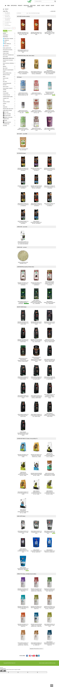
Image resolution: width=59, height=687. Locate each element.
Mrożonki (9, 46)
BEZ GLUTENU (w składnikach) (7, 19)
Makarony (9, 66)
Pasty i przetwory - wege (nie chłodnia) (9, 89)
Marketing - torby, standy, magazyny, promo (9, 118)
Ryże (9, 100)
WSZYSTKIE (9, 125)
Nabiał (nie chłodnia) (9, 74)
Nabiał (9, 42)
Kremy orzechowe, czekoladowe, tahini (9, 64)
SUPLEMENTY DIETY (8, 22)
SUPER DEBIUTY (9, 35)
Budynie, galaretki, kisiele (9, 48)
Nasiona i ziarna (9, 78)
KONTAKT (48, 5)
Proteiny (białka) (9, 93)
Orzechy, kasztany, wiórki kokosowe (9, 84)
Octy (9, 80)
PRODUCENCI (26, 5)
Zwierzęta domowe (9, 122)
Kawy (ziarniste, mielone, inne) (9, 58)
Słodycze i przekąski (9, 101)
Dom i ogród (9, 112)
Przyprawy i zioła (9, 98)
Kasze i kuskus (9, 56)
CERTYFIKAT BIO (7, 20)
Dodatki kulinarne (9, 51)
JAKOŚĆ (38, 5)
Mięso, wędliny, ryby (9, 43)
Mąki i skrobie (9, 68)
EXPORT (52, 5)
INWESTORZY (33, 5)
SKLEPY (43, 5)
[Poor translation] (4, 671)
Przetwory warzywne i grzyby (9, 96)
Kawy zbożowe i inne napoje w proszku (9, 60)
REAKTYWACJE (9, 36)
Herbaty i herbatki (9, 53)
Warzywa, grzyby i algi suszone (9, 108)
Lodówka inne (9, 40)
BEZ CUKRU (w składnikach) (7, 13)
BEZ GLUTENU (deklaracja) (7, 16)
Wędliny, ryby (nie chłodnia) (9, 110)
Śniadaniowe (9, 107)
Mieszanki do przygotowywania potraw (9, 70)
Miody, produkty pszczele (9, 73)
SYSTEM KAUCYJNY (9, 124)
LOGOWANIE (29, 6)
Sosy (9, 105)
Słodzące (9, 103)
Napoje (9, 76)
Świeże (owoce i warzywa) (9, 38)
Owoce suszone (9, 86)
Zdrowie (9, 120)
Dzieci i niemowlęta (9, 114)
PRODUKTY (20, 5)
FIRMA (8, 5)
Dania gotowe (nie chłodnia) (9, 49)
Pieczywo (9, 91)
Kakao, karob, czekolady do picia (9, 55)
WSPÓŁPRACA (14, 5)
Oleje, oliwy (9, 81)
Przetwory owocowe (9, 95)
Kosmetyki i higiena (9, 115)
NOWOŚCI (9, 33)
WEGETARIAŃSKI (7, 25)
